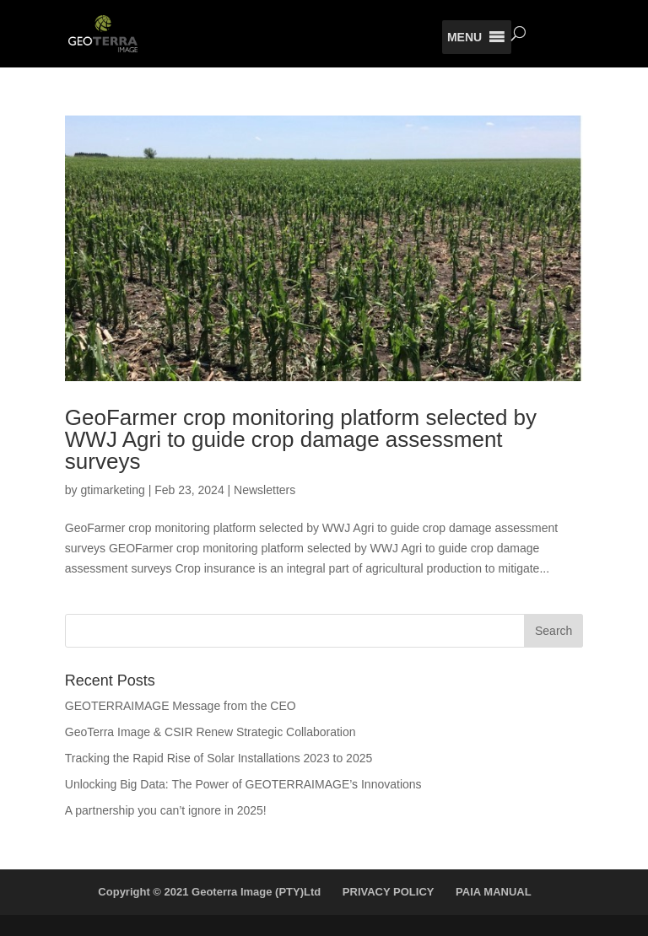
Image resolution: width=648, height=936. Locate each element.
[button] (464, 37)
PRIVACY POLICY (389, 891)
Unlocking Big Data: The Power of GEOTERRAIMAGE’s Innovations (243, 784)
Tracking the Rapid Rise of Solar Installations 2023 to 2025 (218, 758)
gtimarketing (112, 490)
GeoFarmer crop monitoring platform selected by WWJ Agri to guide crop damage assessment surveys (301, 439)
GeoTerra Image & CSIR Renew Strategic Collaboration (210, 732)
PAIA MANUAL (494, 891)
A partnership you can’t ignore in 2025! (166, 810)
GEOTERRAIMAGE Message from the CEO (180, 706)
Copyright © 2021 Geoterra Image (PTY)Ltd (209, 891)
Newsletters (264, 490)
